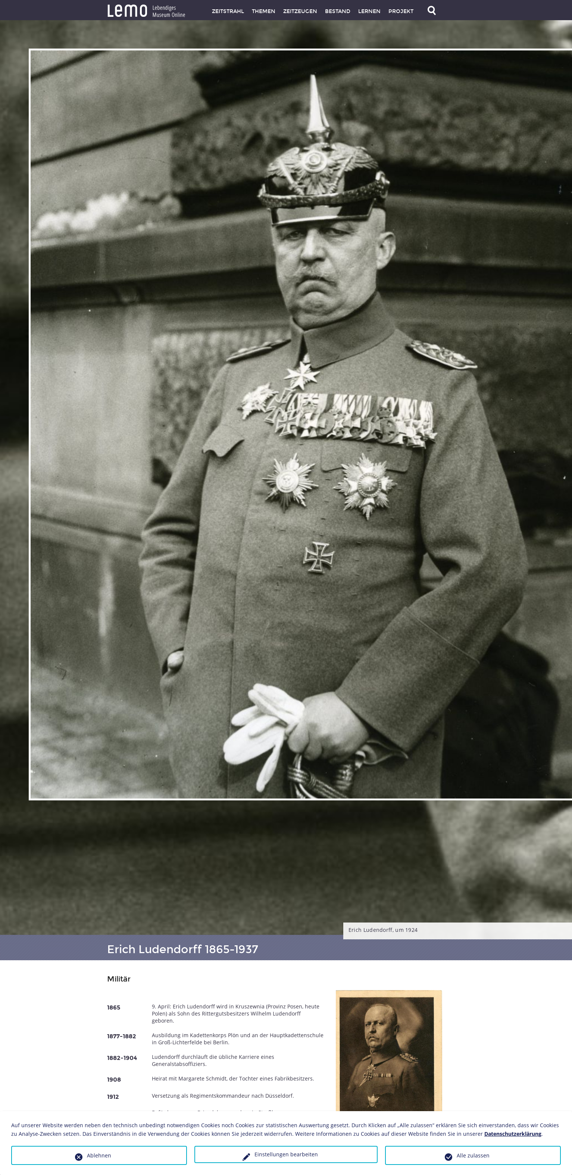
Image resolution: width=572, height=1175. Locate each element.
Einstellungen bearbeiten (286, 1154)
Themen (263, 11)
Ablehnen (99, 1155)
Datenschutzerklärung (512, 1133)
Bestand (337, 11)
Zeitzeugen (300, 11)
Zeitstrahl (228, 11)
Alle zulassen (473, 1155)
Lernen (369, 11)
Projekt (400, 11)
